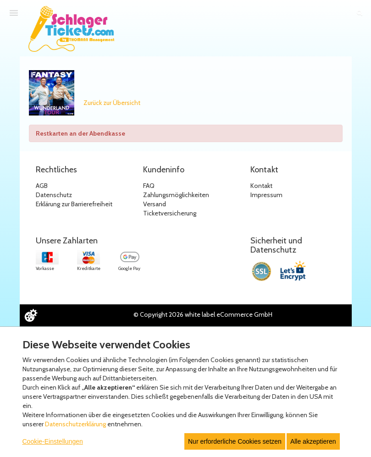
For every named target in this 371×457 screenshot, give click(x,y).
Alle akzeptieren (313, 441)
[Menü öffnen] (14, 12)
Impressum (266, 195)
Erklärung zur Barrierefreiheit (74, 204)
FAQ (149, 186)
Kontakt (261, 186)
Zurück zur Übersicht (111, 103)
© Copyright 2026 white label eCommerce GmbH (202, 314)
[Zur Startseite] (71, 28)
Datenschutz (54, 195)
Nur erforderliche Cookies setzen (235, 441)
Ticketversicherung (169, 213)
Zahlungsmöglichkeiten (176, 195)
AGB (42, 186)
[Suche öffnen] (359, 13)
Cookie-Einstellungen (52, 441)
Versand (154, 204)
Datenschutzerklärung (75, 424)
